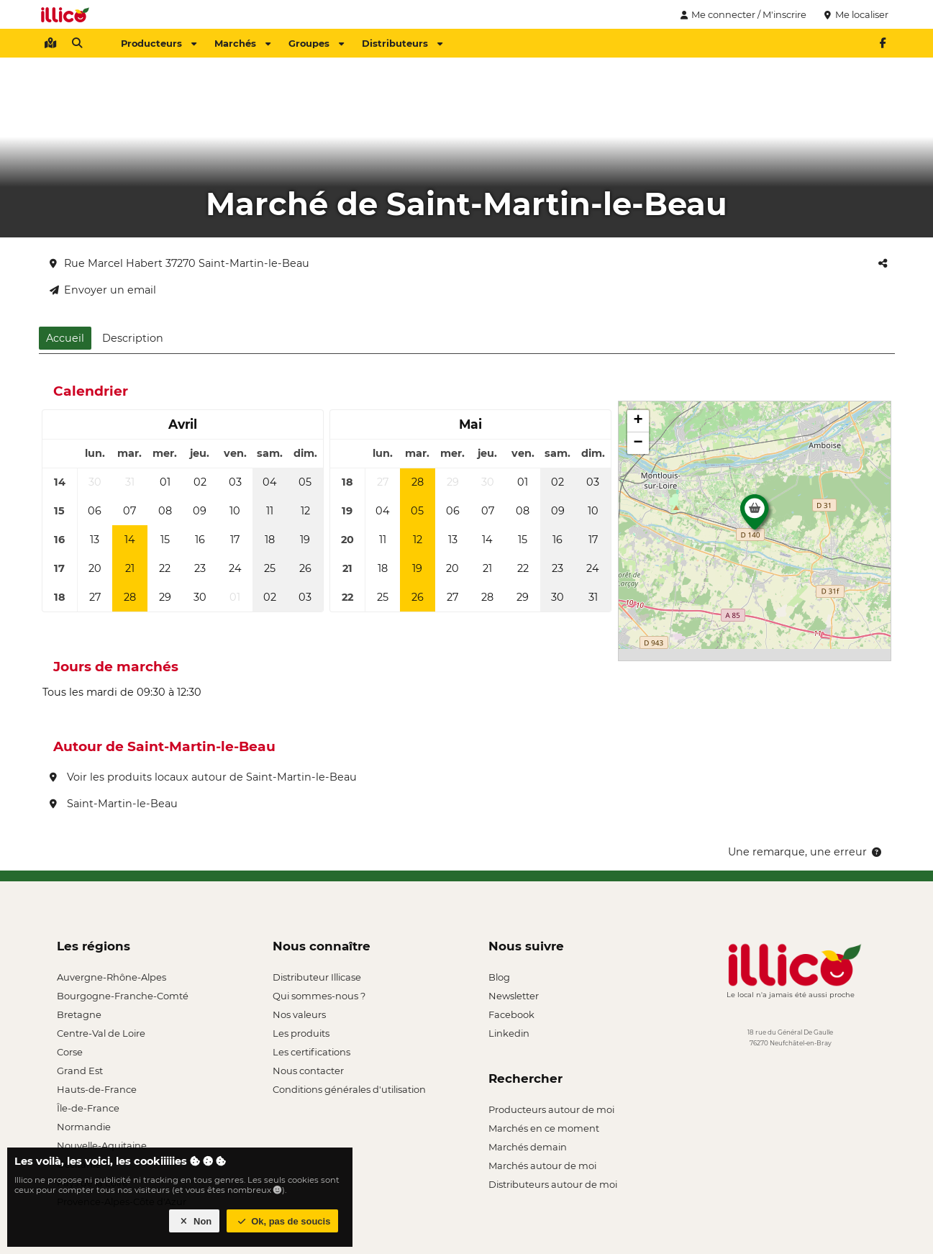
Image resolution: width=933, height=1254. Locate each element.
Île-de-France (88, 1108)
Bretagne (79, 1014)
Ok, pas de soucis (283, 1221)
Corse (70, 1052)
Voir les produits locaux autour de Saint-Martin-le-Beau (203, 777)
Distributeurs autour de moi (552, 1184)
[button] (754, 515)
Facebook (511, 1014)
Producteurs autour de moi (551, 1109)
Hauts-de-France (97, 1089)
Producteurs (158, 43)
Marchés (242, 43)
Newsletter (513, 995)
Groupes (316, 43)
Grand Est (80, 1070)
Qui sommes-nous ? (319, 995)
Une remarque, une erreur (806, 851)
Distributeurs (402, 43)
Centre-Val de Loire (101, 1033)
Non (194, 1221)
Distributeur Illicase (317, 977)
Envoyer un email (103, 289)
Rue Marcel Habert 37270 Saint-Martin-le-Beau (179, 263)
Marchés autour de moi (542, 1165)
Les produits (301, 1033)
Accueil (65, 338)
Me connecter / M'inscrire (741, 14)
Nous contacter (308, 1070)
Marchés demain (527, 1147)
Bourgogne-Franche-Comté (122, 995)
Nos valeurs (299, 1014)
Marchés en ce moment (543, 1128)
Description (132, 338)
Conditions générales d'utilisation (349, 1089)
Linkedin (508, 1033)
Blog (499, 977)
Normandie (84, 1126)
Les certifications (311, 1052)
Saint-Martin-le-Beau (114, 803)
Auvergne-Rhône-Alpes (111, 977)
